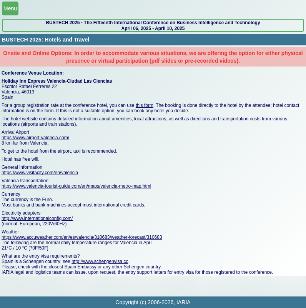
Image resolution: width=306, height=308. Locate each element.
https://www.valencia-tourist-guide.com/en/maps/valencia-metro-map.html (76, 186)
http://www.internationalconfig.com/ (37, 218)
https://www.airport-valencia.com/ (35, 137)
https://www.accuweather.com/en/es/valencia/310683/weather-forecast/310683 (82, 237)
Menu (10, 8)
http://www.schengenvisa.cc (100, 261)
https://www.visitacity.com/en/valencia (40, 172)
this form (144, 105)
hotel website (24, 119)
